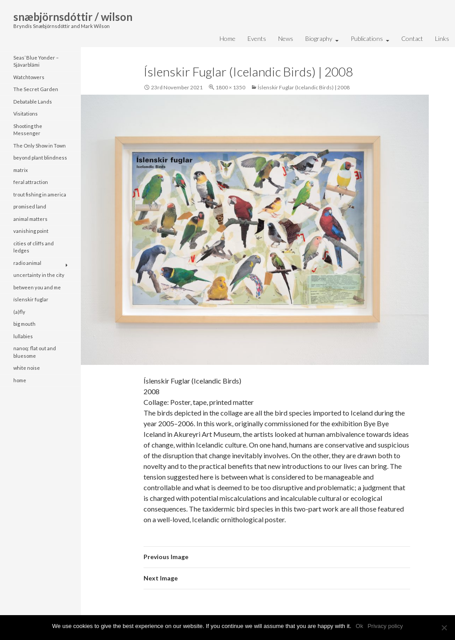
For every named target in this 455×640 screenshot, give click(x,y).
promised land (29, 206)
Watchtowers (28, 77)
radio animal (27, 263)
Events (256, 38)
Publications (367, 38)
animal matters (30, 219)
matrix (20, 170)
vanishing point (30, 231)
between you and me (37, 287)
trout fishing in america (39, 194)
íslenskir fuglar (30, 299)
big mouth (24, 324)
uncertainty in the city (38, 275)
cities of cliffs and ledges (33, 247)
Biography (318, 38)
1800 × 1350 (230, 87)
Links (442, 38)
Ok (359, 626)
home (19, 380)
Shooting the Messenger (27, 129)
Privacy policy (385, 626)
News (285, 38)
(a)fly (19, 312)
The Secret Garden (35, 89)
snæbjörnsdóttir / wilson (72, 16)
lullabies (23, 336)
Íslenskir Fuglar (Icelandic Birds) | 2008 (304, 87)
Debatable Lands (32, 101)
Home (227, 38)
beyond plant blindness (40, 157)
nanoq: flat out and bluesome (34, 352)
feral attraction (30, 182)
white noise (26, 368)
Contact (412, 38)
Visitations (25, 113)
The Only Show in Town (39, 145)
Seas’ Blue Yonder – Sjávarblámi (36, 61)
